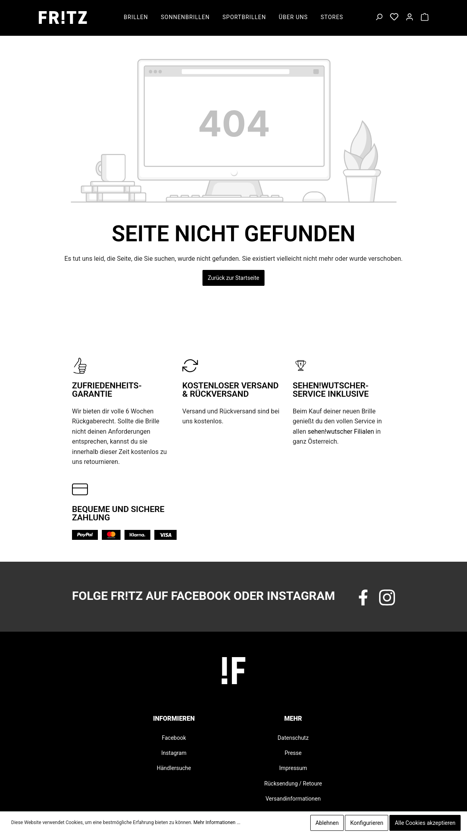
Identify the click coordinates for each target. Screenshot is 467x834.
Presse (293, 753)
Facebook (174, 738)
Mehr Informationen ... (216, 822)
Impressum (293, 768)
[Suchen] (379, 17)
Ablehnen (327, 823)
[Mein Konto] (409, 17)
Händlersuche (174, 768)
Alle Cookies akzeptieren (425, 823)
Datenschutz (293, 738)
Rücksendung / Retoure (293, 783)
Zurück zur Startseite (233, 278)
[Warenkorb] (424, 17)
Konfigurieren (366, 823)
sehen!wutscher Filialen (340, 431)
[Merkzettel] (394, 17)
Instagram (174, 753)
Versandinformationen (293, 798)
